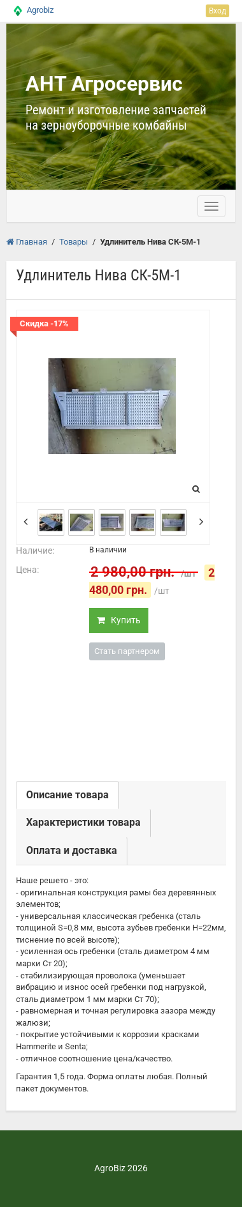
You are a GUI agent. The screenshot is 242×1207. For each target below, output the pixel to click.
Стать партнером (127, 651)
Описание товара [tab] (67, 795)
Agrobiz (40, 10)
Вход (217, 10)
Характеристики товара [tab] (83, 822)
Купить (119, 620)
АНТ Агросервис (104, 84)
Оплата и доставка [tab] (71, 850)
